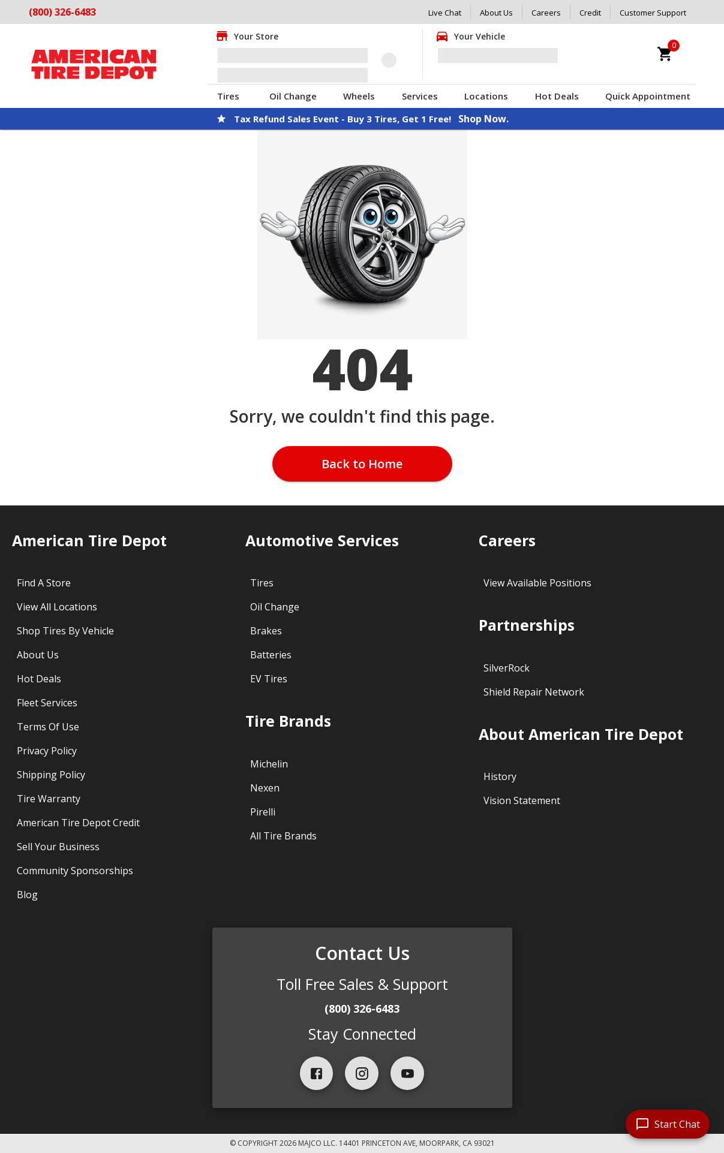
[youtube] (407, 1073)
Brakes (266, 630)
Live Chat (444, 12)
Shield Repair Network (533, 692)
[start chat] (668, 1124)
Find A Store (44, 582)
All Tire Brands (283, 835)
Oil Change (293, 96)
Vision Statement (521, 800)
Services (420, 96)
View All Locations (57, 606)
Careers (546, 12)
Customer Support (653, 12)
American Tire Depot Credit (78, 822)
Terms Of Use (48, 726)
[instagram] (361, 1073)
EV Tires (268, 678)
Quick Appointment (647, 96)
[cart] (665, 54)
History (499, 776)
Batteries (271, 654)
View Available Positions (537, 582)
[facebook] (317, 1073)
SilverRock (506, 668)
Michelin (269, 763)
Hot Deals (557, 96)
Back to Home (362, 464)
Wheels (359, 96)
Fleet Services (47, 702)
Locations (486, 96)
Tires (228, 96)
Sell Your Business (58, 846)
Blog (27, 894)
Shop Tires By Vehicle (65, 630)
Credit (590, 12)
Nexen (265, 787)
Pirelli (262, 811)
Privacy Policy (47, 750)
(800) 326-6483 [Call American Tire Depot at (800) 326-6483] (62, 12)
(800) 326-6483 (362, 1008)
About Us (496, 12)
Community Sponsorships (75, 870)
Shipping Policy (51, 774)
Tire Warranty (48, 798)
